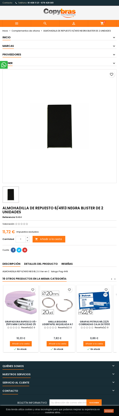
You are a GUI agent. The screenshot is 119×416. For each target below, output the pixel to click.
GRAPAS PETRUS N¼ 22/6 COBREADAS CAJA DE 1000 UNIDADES (94, 324)
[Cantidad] (21, 239)
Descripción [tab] (11, 264)
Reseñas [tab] (67, 264)
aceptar (109, 411)
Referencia (8, 217)
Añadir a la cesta (48, 239)
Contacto (7, 2)
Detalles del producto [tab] (41, 264)
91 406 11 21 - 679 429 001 (41, 2)
